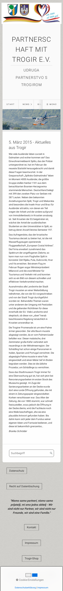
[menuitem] (10, 104)
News (26, 104)
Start (11, 104)
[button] (17, 471)
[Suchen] (51, 453)
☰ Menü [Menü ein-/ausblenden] (52, 104)
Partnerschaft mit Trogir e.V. (31, 49)
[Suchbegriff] (31, 453)
